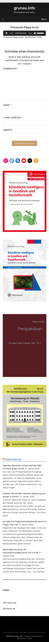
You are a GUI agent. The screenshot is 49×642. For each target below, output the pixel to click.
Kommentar (10, 68)
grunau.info (24, 8)
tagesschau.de (13, 459)
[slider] (21, 33)
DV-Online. (9, 603)
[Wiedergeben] (6, 33)
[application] (24, 33)
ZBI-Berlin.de (9, 608)
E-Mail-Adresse (12, 117)
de (15, 603)
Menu (44, 19)
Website (7, 130)
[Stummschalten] (35, 33)
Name (7, 105)
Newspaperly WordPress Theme (30, 637)
